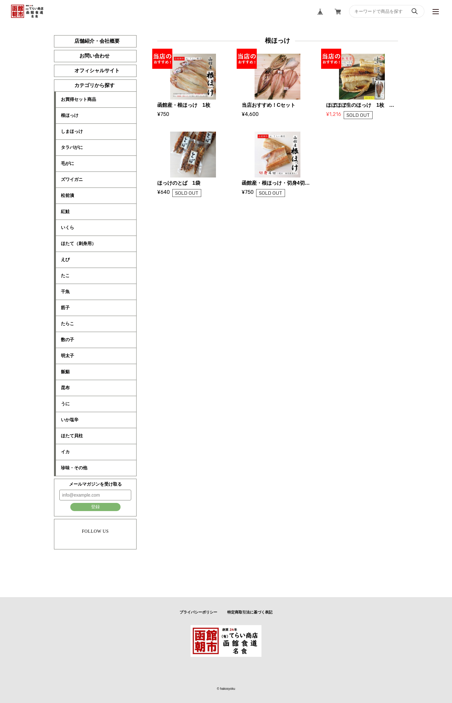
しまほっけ (72, 131)
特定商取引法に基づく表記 (249, 612)
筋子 (65, 307)
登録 (95, 506)
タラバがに (72, 147)
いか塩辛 (69, 419)
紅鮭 (65, 211)
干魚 (65, 291)
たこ (65, 275)
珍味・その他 (74, 467)
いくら (67, 227)
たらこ (67, 323)
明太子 (67, 355)
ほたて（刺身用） (78, 243)
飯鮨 (65, 371)
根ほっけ (69, 115)
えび (65, 259)
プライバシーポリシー (198, 612)
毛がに (67, 163)
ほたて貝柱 (72, 435)
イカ (65, 451)
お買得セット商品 (78, 99)
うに (65, 403)
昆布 (65, 387)
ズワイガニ (72, 179)
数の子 (67, 339)
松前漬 (67, 195)
